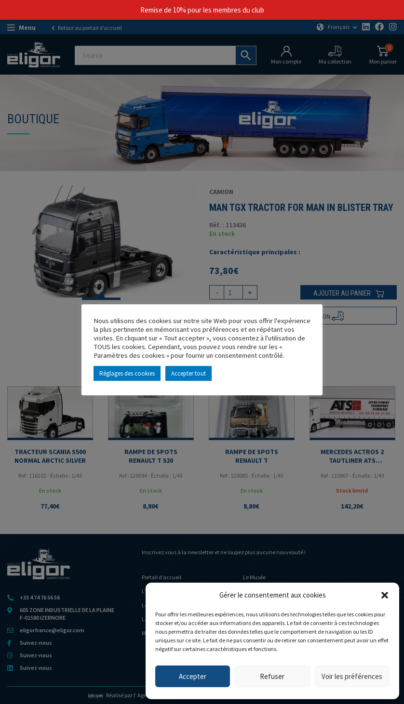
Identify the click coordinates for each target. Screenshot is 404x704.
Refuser (272, 676)
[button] (385, 595)
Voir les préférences (352, 676)
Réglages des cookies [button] (127, 373)
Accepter (192, 676)
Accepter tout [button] (188, 373)
